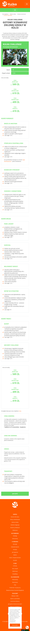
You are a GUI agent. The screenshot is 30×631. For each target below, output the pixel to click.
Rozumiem (15, 625)
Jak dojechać (15, 552)
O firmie (15, 566)
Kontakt (15, 560)
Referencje (15, 571)
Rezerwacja (15, 582)
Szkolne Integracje (15, 525)
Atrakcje (15, 549)
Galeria (15, 555)
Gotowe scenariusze (21, 14)
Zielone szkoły (13, 14)
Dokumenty (15, 538)
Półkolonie (15, 530)
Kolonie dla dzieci (15, 517)
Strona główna (5, 14)
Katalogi (15, 536)
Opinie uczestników (15, 598)
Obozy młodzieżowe (15, 519)
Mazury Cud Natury (15, 606)
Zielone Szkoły (15, 522)
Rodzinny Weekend (15, 527)
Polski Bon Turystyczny (15, 587)
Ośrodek (15, 544)
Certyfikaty (15, 574)
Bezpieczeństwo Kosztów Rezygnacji (15, 590)
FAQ (15, 585)
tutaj (20, 411)
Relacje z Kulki (15, 596)
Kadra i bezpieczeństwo (15, 557)
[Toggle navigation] (27, 4)
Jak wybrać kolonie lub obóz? (15, 604)
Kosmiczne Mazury (15, 601)
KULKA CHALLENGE (8, 15)
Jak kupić (15, 493)
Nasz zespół (15, 568)
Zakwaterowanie (15, 547)
